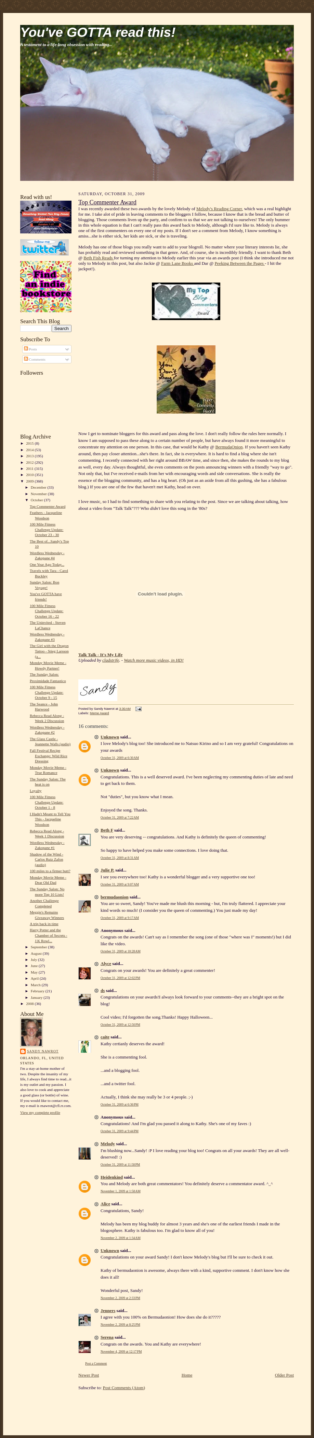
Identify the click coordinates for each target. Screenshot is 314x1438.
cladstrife (110, 660)
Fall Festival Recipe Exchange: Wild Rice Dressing (48, 755)
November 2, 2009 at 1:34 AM (121, 1238)
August (37, 953)
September (39, 947)
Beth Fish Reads (98, 257)
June (35, 966)
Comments (34, 359)
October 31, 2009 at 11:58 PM (120, 1164)
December (39, 487)
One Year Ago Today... (47, 564)
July (34, 960)
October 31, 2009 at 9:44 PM (120, 1131)
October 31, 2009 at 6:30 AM (120, 758)
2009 (30, 481)
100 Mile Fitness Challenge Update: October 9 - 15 (46, 692)
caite (105, 1036)
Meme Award (99, 713)
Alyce (106, 963)
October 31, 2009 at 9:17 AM (120, 918)
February (38, 991)
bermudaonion (115, 897)
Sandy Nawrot (42, 1051)
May (35, 972)
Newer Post (88, 1375)
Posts (30, 349)
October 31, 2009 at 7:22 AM (120, 817)
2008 (30, 1004)
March (36, 985)
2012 (30, 462)
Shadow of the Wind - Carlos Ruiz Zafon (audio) (46, 859)
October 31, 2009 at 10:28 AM (121, 951)
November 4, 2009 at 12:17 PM (121, 1351)
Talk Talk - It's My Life (100, 654)
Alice (105, 1203)
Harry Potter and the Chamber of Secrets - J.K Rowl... (48, 935)
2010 (30, 475)
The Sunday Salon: (44, 674)
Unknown (110, 736)
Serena (107, 1337)
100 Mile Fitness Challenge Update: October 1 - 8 (46, 802)
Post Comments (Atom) (124, 1387)
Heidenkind (112, 1177)
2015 (30, 443)
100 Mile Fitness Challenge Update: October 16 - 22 (46, 611)
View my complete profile (40, 1112)
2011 (30, 468)
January (37, 997)
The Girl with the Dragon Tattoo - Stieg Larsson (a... (49, 651)
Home (187, 1375)
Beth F (107, 830)
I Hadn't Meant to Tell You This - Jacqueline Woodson (50, 819)
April (35, 978)
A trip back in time (44, 924)
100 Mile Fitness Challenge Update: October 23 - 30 (46, 529)
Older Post (284, 1375)
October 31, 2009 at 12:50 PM (120, 1024)
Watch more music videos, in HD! (154, 660)
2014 (30, 450)
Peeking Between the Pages (239, 263)
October (37, 500)
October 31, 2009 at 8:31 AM (120, 858)
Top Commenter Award (47, 506)
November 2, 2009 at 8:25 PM (120, 1324)
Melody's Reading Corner (219, 208)
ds (103, 990)
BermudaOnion (229, 446)
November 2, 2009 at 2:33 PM (120, 1298)
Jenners (108, 1310)
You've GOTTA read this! (97, 32)
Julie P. (107, 870)
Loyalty (36, 791)
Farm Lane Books (177, 263)
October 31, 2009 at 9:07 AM (120, 884)
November (39, 494)
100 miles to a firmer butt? (50, 871)
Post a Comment (96, 1363)
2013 (30, 456)
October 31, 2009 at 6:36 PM (120, 1104)
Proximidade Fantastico (48, 681)
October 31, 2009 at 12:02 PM (120, 978)
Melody (108, 1143)
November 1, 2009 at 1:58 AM (121, 1191)
